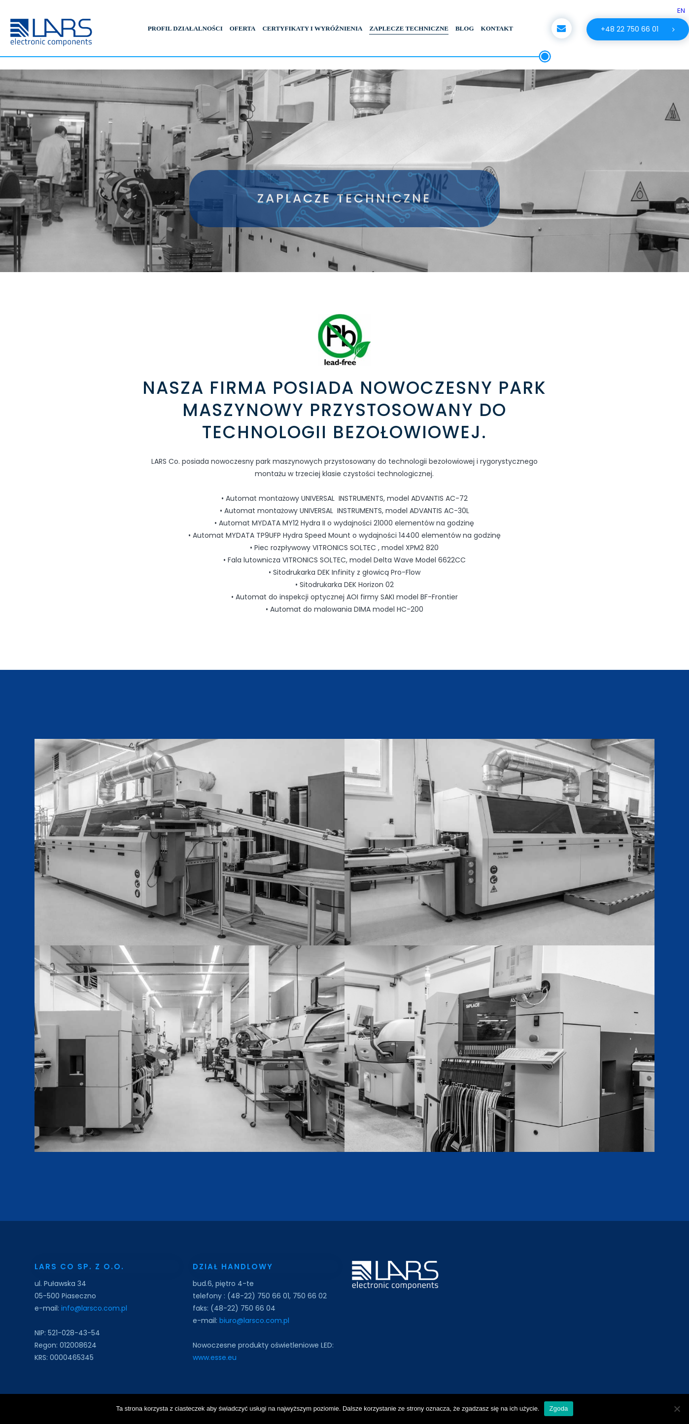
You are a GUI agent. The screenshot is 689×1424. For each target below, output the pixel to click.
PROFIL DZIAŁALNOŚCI (185, 28)
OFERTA (243, 28)
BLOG (464, 28)
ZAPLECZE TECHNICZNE (408, 28)
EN (681, 10)
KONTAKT (497, 28)
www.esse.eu (215, 1357)
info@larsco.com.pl (93, 1308)
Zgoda (558, 1408)
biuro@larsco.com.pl (254, 1320)
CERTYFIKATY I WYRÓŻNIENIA (312, 28)
